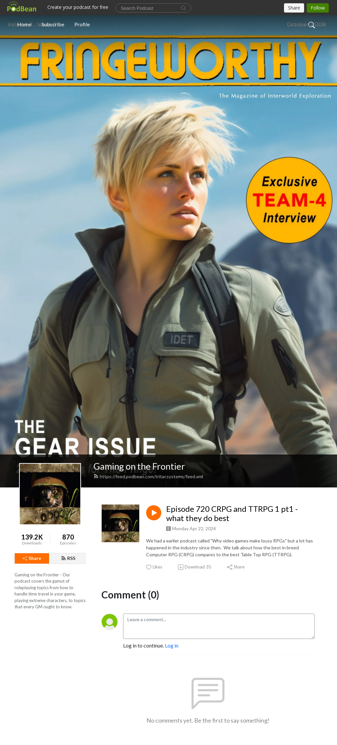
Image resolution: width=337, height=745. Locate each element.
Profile (82, 24)
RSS (68, 558)
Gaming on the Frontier (139, 466)
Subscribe (52, 24)
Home (24, 24)
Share (32, 558)
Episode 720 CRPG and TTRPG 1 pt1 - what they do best (232, 513)
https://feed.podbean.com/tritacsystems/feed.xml (148, 476)
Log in (171, 645)
